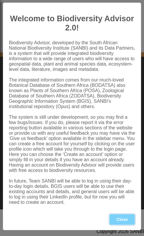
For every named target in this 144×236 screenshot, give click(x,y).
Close (122, 219)
